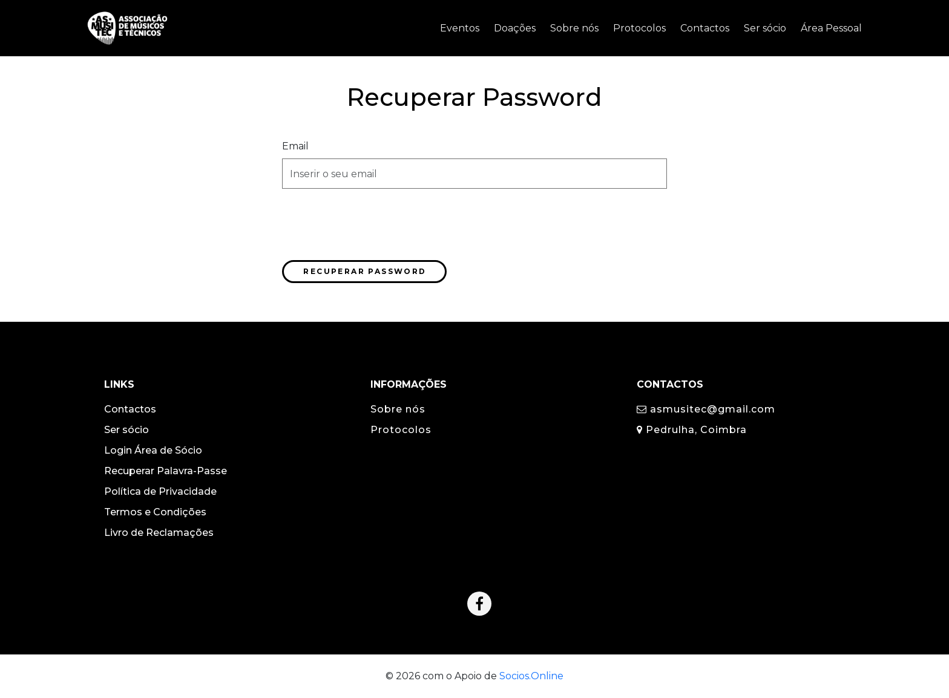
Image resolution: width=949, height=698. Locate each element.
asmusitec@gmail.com (706, 409)
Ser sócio (126, 429)
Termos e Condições (155, 512)
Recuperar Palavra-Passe (165, 471)
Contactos (130, 409)
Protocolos (401, 429)
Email (295, 146)
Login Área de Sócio (153, 450)
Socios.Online (531, 676)
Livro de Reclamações (159, 532)
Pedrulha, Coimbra (692, 429)
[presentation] (374, 222)
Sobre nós (397, 409)
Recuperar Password (364, 271)
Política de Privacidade (160, 491)
